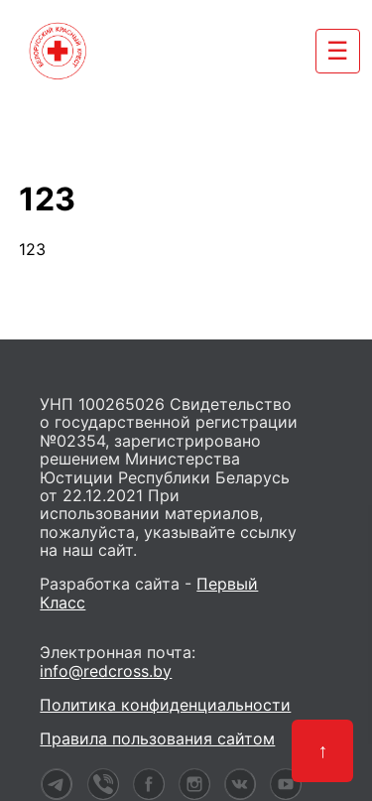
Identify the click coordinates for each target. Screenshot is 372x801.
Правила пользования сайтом (157, 738)
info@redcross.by (106, 671)
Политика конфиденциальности (165, 705)
